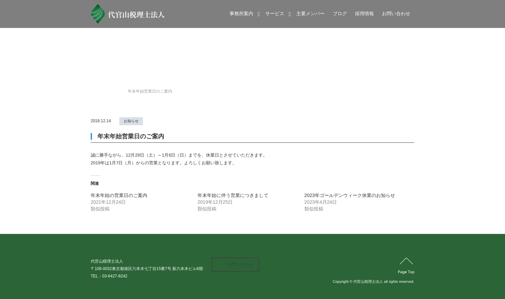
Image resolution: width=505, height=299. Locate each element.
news (114, 91)
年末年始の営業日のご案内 (119, 195)
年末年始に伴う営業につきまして (233, 195)
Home (96, 91)
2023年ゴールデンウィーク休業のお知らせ (349, 195)
